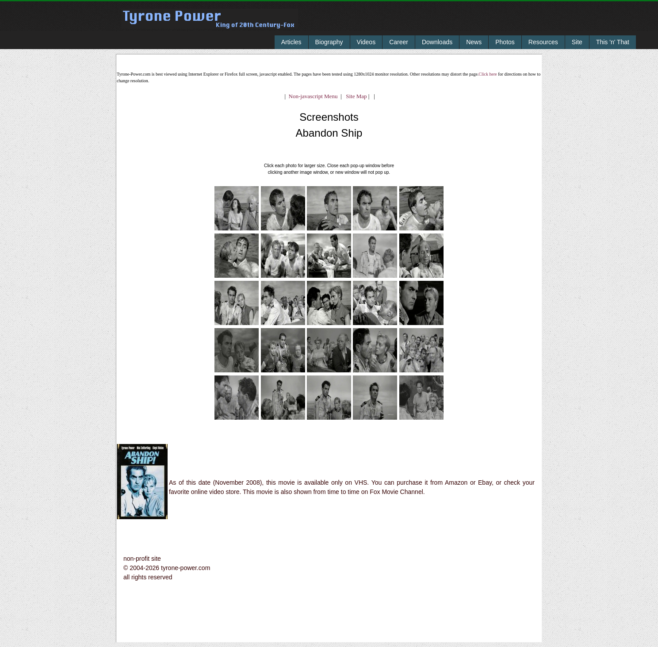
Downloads (437, 42)
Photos (505, 42)
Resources (543, 42)
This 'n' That (612, 42)
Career (398, 42)
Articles (291, 42)
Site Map (354, 96)
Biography (329, 42)
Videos (366, 42)
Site (577, 42)
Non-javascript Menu (313, 96)
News (474, 42)
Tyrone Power (209, 25)
